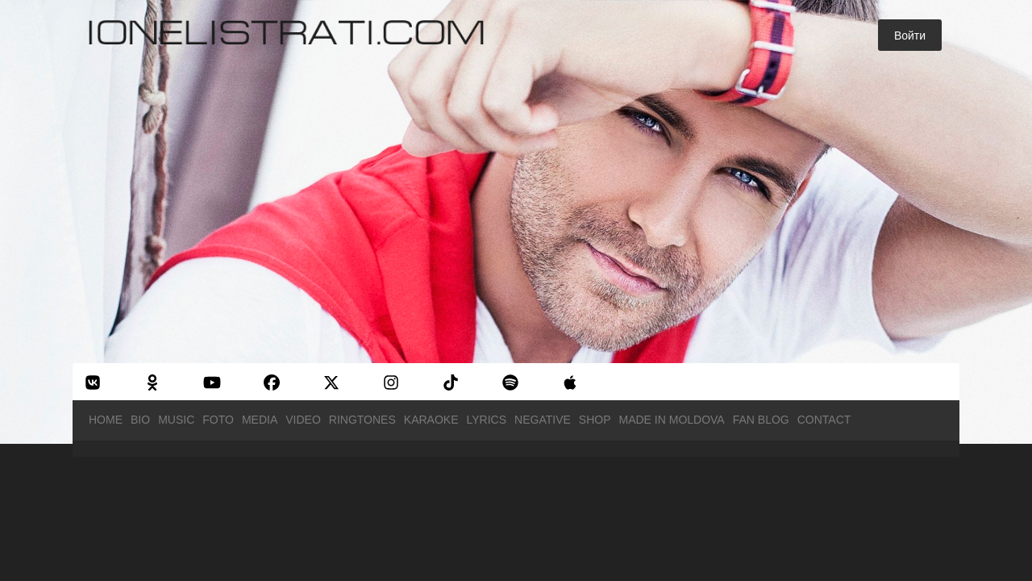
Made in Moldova (672, 419)
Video (303, 419)
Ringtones (362, 419)
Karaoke (431, 419)
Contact (824, 419)
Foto (218, 419)
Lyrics (487, 419)
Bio (140, 419)
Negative (542, 419)
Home (106, 419)
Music (176, 419)
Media (259, 419)
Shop (595, 419)
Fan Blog (761, 419)
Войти (910, 35)
